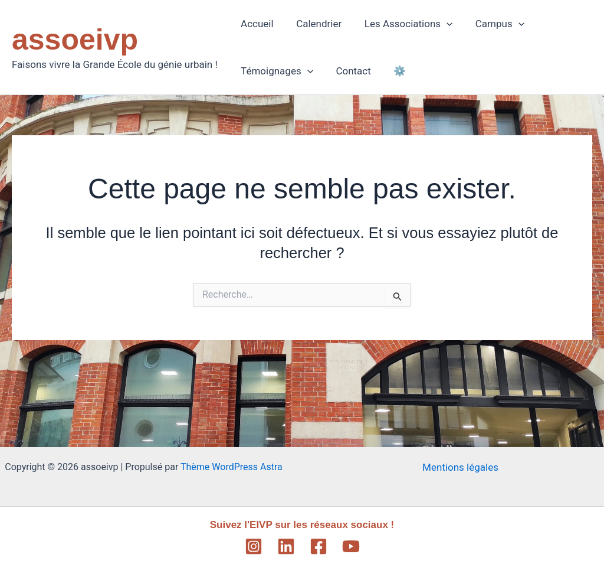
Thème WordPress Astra (231, 466)
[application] (440, 23)
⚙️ (393, 71)
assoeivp (75, 39)
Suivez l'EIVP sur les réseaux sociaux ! (302, 524)
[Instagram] (253, 546)
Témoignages (275, 70)
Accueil (256, 24)
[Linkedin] (286, 546)
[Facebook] (318, 546)
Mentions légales (460, 467)
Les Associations (402, 23)
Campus (490, 23)
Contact (349, 71)
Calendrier (314, 24)
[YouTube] (351, 546)
